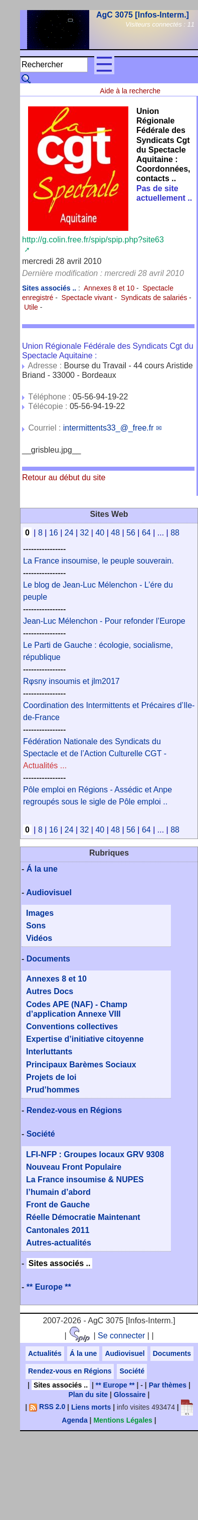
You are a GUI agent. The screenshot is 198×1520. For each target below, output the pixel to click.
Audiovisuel (49, 892)
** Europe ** (49, 1287)
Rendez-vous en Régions (74, 1110)
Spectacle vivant (87, 298)
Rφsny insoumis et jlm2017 (71, 681)
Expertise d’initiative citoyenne (85, 1039)
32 (84, 532)
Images (40, 913)
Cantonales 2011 (57, 1230)
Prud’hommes (53, 1089)
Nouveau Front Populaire (73, 1167)
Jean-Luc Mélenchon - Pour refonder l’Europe (104, 621)
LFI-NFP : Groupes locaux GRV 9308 (95, 1154)
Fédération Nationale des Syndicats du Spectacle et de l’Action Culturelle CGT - (94, 753)
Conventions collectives (72, 1026)
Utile (31, 307)
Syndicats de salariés (154, 298)
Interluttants (49, 1051)
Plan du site (88, 1395)
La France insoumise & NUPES (85, 1179)
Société (41, 1134)
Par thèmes (167, 1385)
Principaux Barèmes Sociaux (81, 1064)
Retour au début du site (63, 477)
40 (99, 532)
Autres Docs (49, 991)
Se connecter (121, 1335)
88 (174, 532)
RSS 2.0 (47, 1407)
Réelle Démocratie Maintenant (83, 1217)
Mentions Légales (122, 1420)
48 (115, 532)
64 (146, 532)
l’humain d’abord (58, 1192)
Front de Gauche (58, 1204)
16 (53, 532)
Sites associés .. (60, 1263)
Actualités (45, 1353)
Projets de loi (51, 1077)
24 (69, 532)
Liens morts (91, 1407)
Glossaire (130, 1395)
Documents (48, 958)
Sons (36, 925)
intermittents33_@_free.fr (108, 428)
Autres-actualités (58, 1242)
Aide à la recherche (130, 91)
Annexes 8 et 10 (109, 288)
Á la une (42, 869)
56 (130, 532)
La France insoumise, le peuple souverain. (98, 561)
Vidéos (39, 938)
